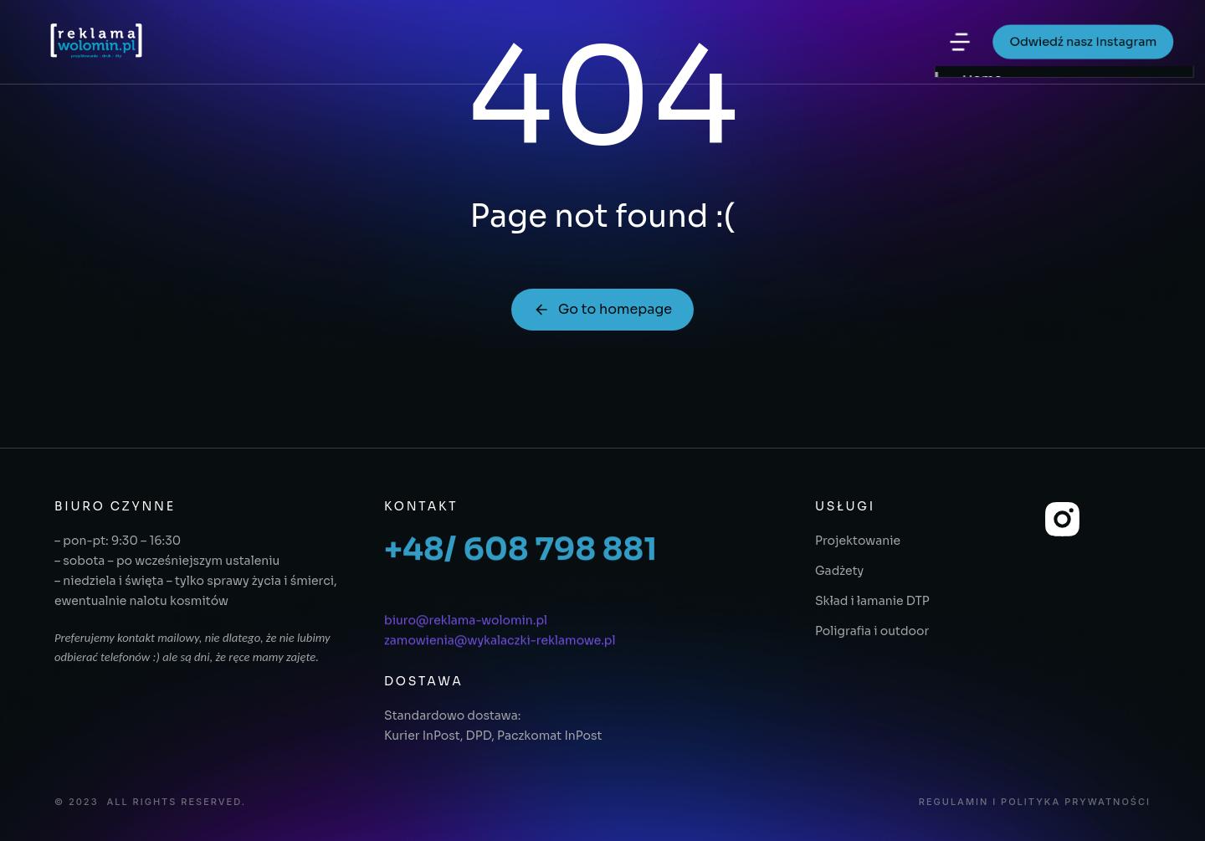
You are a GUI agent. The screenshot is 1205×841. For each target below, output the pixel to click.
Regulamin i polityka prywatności (1035, 802)
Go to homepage (602, 309)
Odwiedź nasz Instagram (1080, 42)
